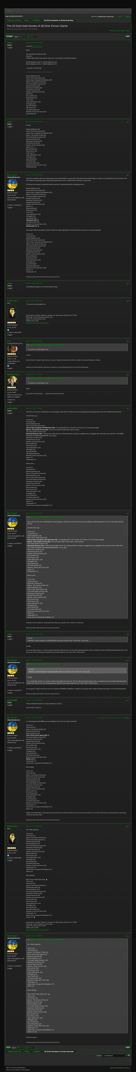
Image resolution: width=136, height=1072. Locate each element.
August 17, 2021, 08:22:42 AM (34, 634)
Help (111, 1068)
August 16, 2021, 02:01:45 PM (34, 513)
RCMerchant (12, 301)
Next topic (125, 31)
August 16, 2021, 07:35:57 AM (34, 301)
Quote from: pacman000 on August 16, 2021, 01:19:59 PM (46, 517)
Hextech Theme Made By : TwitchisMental (18, 1070)
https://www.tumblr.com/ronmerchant (37, 322)
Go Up (8, 1047)
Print (128, 36)
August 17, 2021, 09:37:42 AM (34, 700)
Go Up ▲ (127, 1068)
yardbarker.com (37, 46)
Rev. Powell (12, 175)
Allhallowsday (13, 374)
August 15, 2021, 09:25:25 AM (34, 175)
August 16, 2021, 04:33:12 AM (34, 283)
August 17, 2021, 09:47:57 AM (34, 718)
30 (31, 37)
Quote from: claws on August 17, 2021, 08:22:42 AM (44, 664)
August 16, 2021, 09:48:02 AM (34, 341)
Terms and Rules (118, 1068)
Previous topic (115, 31)
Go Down (9, 36)
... (29, 37)
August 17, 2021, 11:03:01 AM (34, 936)
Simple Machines (20, 1067)
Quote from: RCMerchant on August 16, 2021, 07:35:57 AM (46, 345)
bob (9, 341)
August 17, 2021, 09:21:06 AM (34, 660)
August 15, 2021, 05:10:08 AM (34, 42)
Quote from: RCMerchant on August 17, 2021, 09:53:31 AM (46, 940)
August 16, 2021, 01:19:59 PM (34, 408)
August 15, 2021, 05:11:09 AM (34, 122)
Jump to (99, 1055)
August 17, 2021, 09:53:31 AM (34, 826)
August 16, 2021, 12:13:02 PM (34, 374)
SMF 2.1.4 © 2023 (11, 1067)
